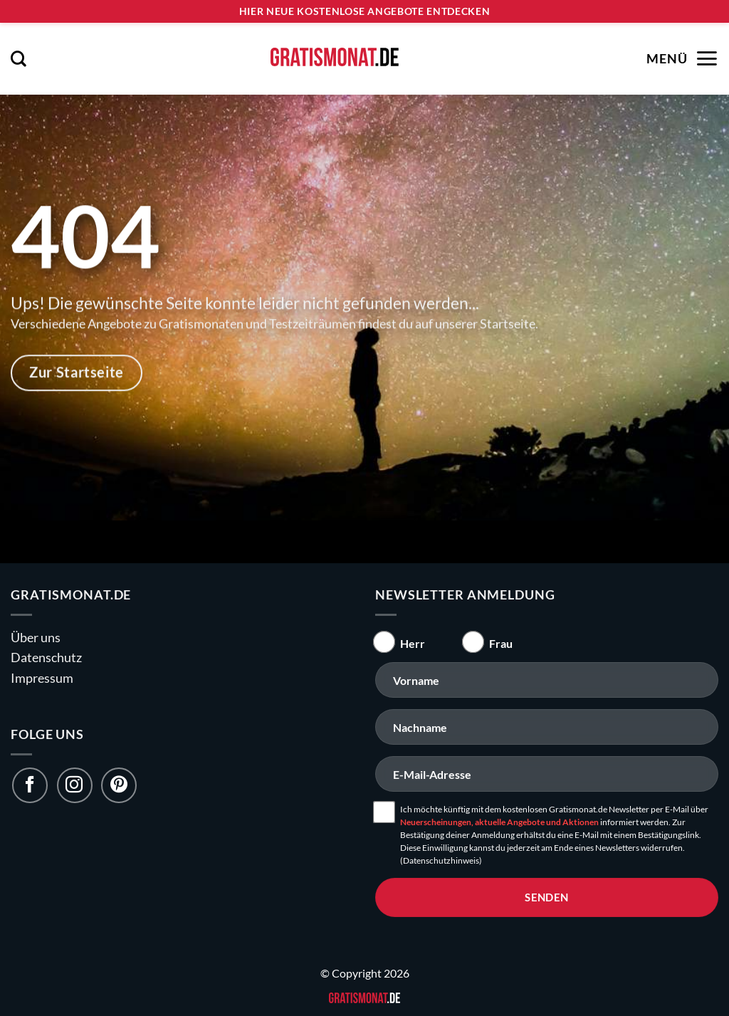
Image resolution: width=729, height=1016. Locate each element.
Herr (412, 643)
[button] (18, 58)
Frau (501, 643)
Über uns (36, 637)
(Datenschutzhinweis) (441, 860)
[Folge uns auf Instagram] (75, 785)
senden (547, 897)
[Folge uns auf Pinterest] (119, 785)
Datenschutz (46, 657)
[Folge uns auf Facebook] (30, 785)
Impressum (42, 678)
